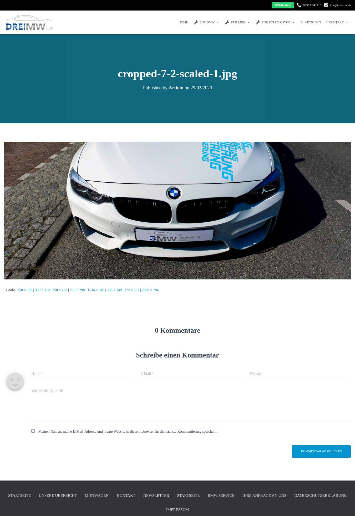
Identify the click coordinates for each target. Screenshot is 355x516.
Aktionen (310, 22)
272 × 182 (131, 290)
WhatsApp (283, 5)
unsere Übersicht (58, 495)
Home (183, 22)
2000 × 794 (150, 290)
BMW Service (220, 495)
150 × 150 (24, 290)
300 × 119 (42, 290)
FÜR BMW (206, 22)
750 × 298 (59, 290)
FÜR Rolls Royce (275, 22)
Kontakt (337, 22)
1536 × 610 (95, 290)
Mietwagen (97, 495)
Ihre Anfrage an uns (264, 495)
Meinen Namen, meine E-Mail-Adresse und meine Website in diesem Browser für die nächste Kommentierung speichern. (127, 431)
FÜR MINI (237, 22)
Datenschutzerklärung (320, 495)
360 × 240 (114, 290)
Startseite (19, 495)
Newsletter (156, 495)
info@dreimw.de (340, 5)
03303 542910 (312, 5)
